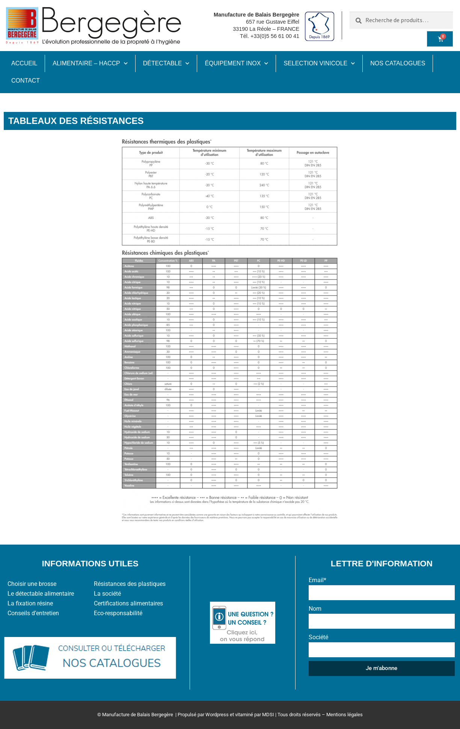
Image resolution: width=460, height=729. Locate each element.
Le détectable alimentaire (41, 593)
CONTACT (25, 80)
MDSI (268, 714)
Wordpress (217, 714)
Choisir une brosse (32, 583)
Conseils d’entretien (33, 613)
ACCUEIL (24, 63)
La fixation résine (30, 603)
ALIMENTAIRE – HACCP (90, 63)
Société (318, 637)
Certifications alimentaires (128, 603)
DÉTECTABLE (166, 63)
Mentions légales (344, 714)
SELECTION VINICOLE (319, 63)
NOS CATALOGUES (397, 63)
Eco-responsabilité (118, 613)
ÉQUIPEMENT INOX (236, 63)
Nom (315, 608)
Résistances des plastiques (130, 583)
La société (107, 593)
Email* (317, 580)
